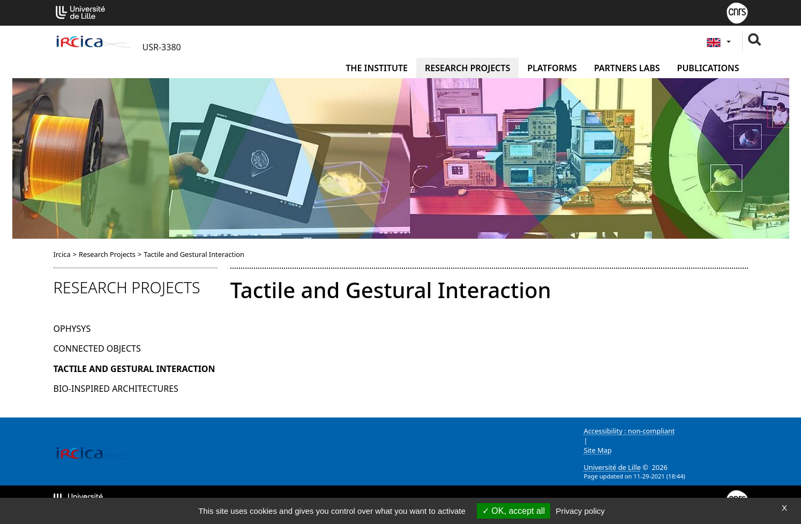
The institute (377, 68)
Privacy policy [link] (580, 510)
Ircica (62, 254)
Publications (708, 68)
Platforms (552, 68)
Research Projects (467, 68)
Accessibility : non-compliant (629, 431)
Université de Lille (612, 467)
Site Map (598, 450)
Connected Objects (97, 348)
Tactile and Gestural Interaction (134, 369)
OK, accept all (513, 510)
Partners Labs (627, 68)
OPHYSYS (72, 329)
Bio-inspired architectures (116, 388)
